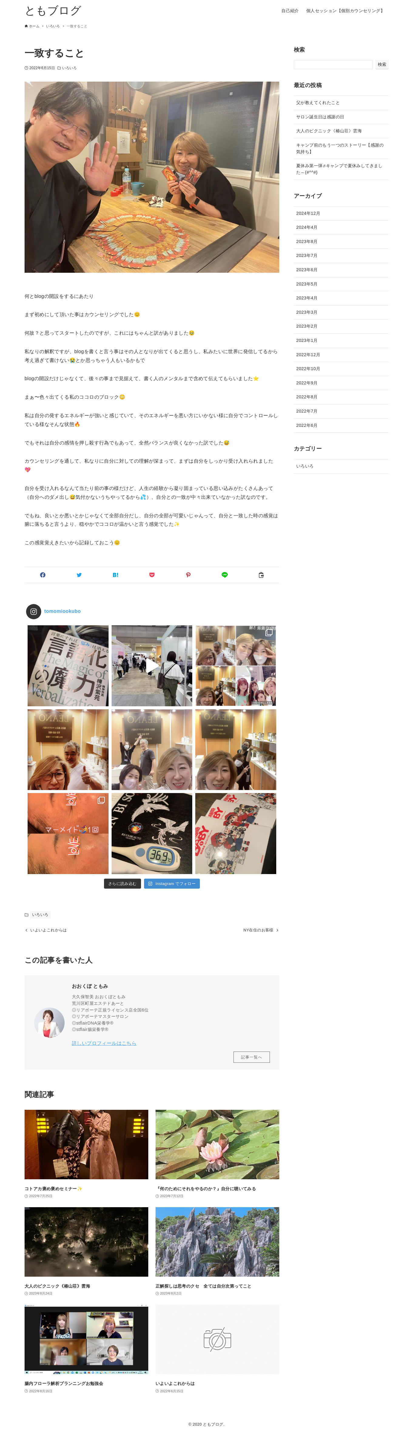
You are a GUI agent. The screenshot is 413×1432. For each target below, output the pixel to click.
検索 (299, 50)
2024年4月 (307, 227)
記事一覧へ (251, 1057)
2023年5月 (307, 284)
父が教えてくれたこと (318, 102)
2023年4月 (307, 298)
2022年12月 (308, 354)
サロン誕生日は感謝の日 (320, 116)
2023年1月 (307, 340)
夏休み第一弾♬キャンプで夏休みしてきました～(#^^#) (339, 169)
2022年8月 (307, 396)
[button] (43, 574)
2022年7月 (307, 411)
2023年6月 (307, 269)
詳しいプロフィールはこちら (104, 1043)
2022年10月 (308, 368)
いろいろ (69, 68)
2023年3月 (307, 312)
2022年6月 (307, 425)
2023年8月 (307, 241)
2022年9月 (307, 382)
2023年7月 (307, 255)
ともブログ (53, 10)
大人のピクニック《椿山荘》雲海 (329, 130)
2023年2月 (307, 326)
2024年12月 (308, 213)
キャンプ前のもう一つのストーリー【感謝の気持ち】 (340, 148)
